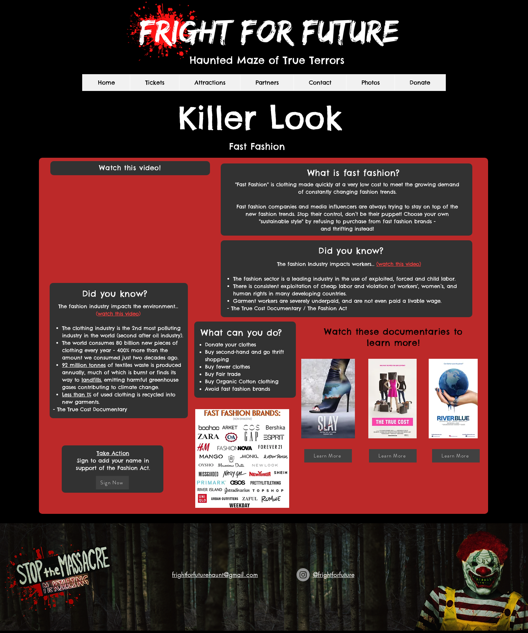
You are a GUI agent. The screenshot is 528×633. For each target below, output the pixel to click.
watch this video (118, 313)
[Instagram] (303, 574)
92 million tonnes (84, 365)
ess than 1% (77, 394)
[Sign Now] (112, 482)
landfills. (92, 380)
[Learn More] (328, 455)
